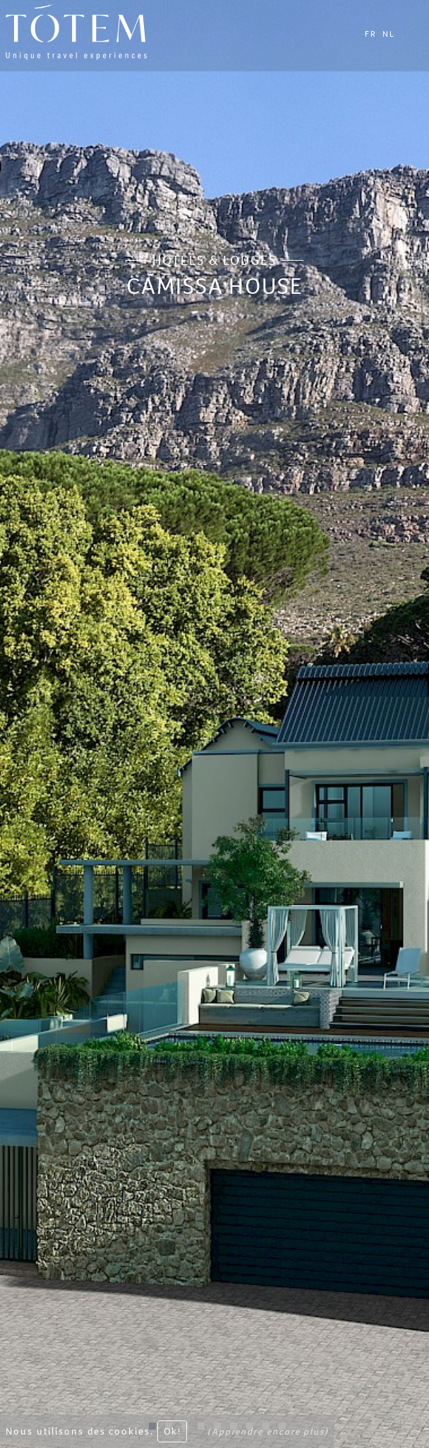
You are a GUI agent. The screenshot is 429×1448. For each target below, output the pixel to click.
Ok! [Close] (172, 1434)
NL (388, 34)
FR (371, 34)
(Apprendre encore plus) (268, 1434)
